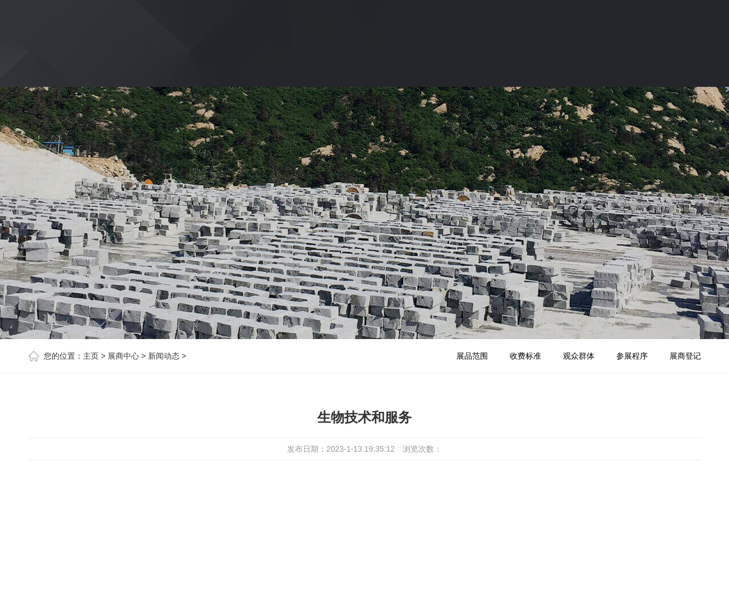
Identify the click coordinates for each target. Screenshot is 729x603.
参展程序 (632, 355)
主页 (91, 355)
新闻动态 (163, 355)
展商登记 (685, 355)
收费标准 (525, 355)
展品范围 (472, 355)
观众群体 (578, 355)
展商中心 (123, 355)
